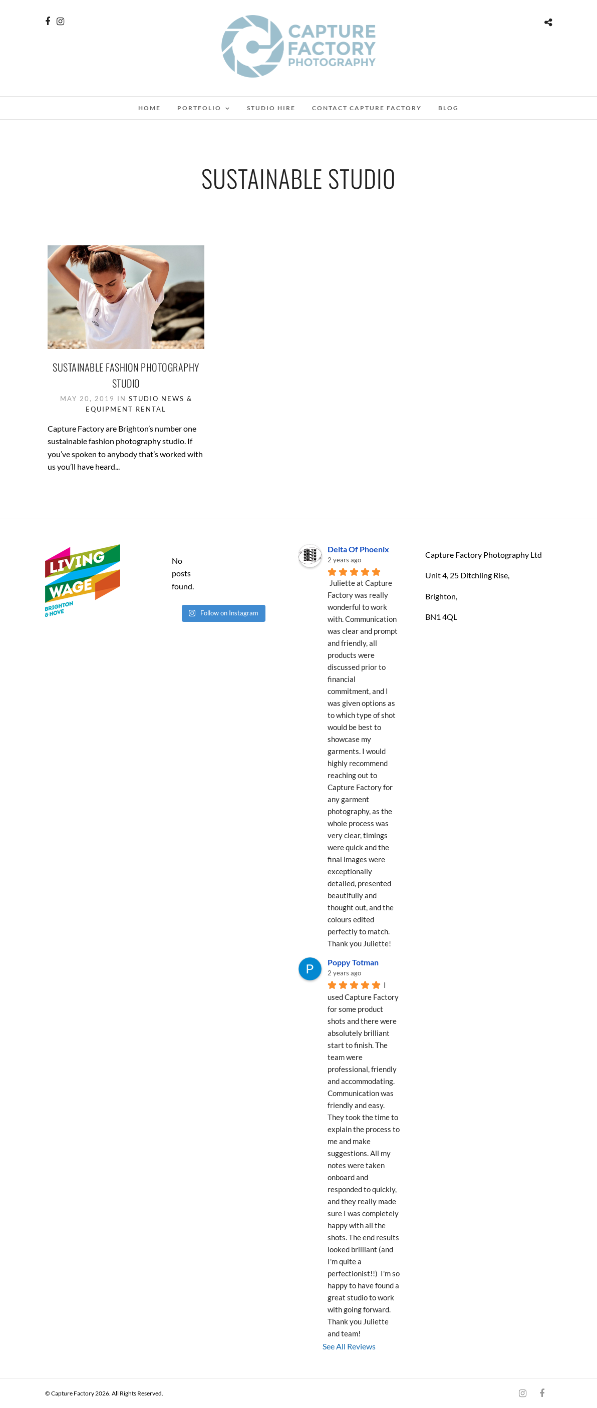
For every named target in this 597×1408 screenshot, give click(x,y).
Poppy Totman (353, 962)
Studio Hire (271, 108)
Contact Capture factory (367, 108)
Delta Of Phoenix (358, 549)
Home (149, 108)
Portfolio (199, 108)
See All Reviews (349, 1346)
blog (448, 108)
